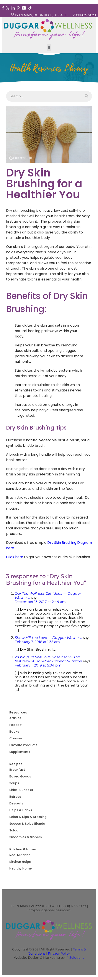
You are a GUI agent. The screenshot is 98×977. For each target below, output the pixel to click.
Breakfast (17, 769)
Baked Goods (20, 776)
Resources (18, 712)
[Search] (86, 96)
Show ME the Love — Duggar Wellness (48, 638)
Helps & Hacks (20, 810)
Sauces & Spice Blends (27, 823)
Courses (16, 738)
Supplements (19, 752)
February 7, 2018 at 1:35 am (37, 642)
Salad (13, 830)
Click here (14, 556)
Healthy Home (20, 868)
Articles (15, 718)
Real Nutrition (20, 855)
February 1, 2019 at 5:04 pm (38, 665)
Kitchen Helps (20, 861)
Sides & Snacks (21, 790)
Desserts (16, 803)
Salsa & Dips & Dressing (28, 817)
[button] (49, 47)
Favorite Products (23, 745)
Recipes (15, 764)
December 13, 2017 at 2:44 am (40, 602)
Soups (14, 783)
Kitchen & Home (22, 849)
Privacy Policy (59, 953)
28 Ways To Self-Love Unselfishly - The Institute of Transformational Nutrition (48, 659)
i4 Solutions (74, 957)
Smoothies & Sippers (25, 837)
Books (14, 731)
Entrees (15, 796)
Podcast (16, 725)
